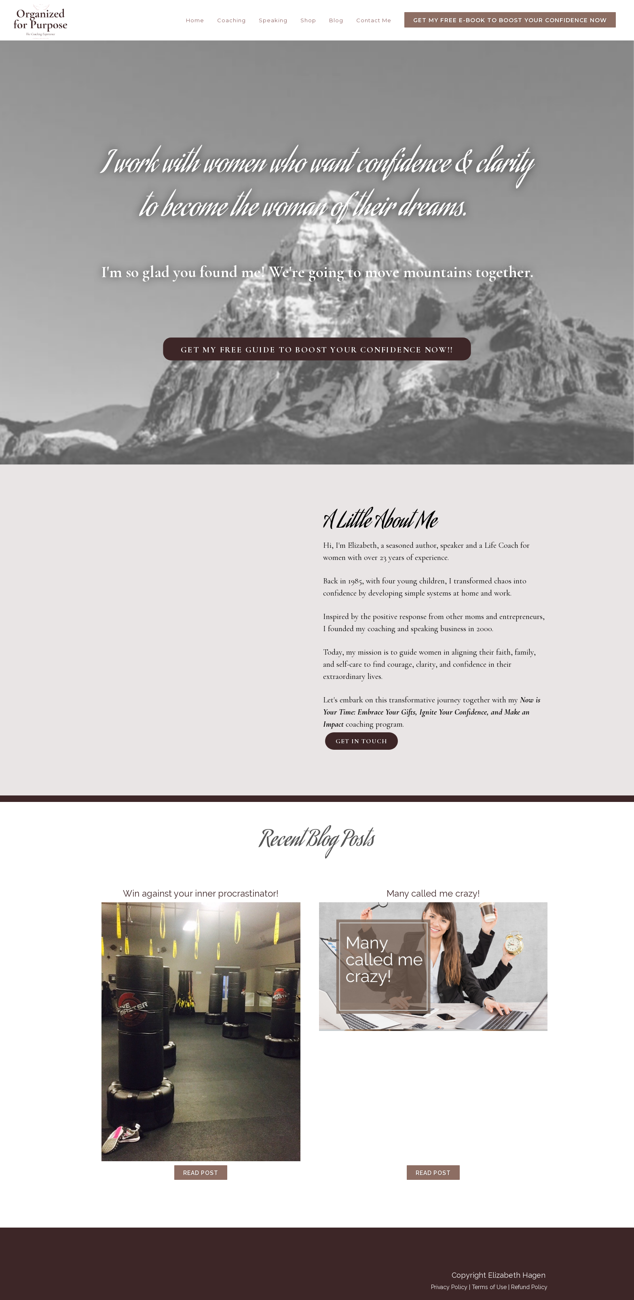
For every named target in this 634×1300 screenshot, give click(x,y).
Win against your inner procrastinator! (201, 893)
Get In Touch (361, 741)
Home (195, 20)
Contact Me (373, 20)
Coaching (231, 20)
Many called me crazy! (433, 893)
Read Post (200, 1173)
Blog (336, 20)
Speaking (273, 20)
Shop (308, 20)
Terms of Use (489, 1287)
